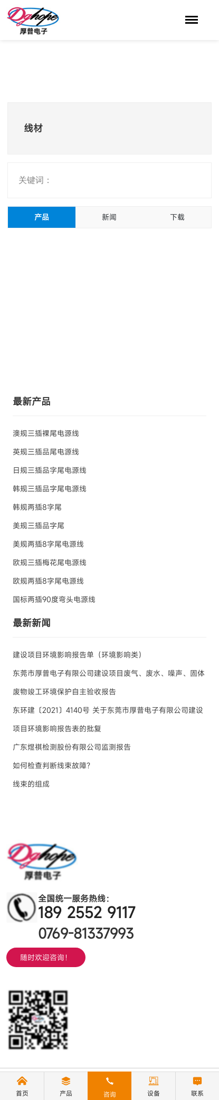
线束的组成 (31, 784)
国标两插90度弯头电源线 (54, 599)
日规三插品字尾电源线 (50, 470)
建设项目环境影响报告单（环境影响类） (79, 655)
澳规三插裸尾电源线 (46, 433)
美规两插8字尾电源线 (48, 544)
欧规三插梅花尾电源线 (50, 562)
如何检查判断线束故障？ (53, 765)
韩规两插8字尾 (37, 507)
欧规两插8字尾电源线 (48, 581)
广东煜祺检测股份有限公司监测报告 (72, 747)
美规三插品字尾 (38, 525)
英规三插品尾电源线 (46, 452)
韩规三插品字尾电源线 (50, 489)
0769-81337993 (86, 933)
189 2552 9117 (87, 912)
